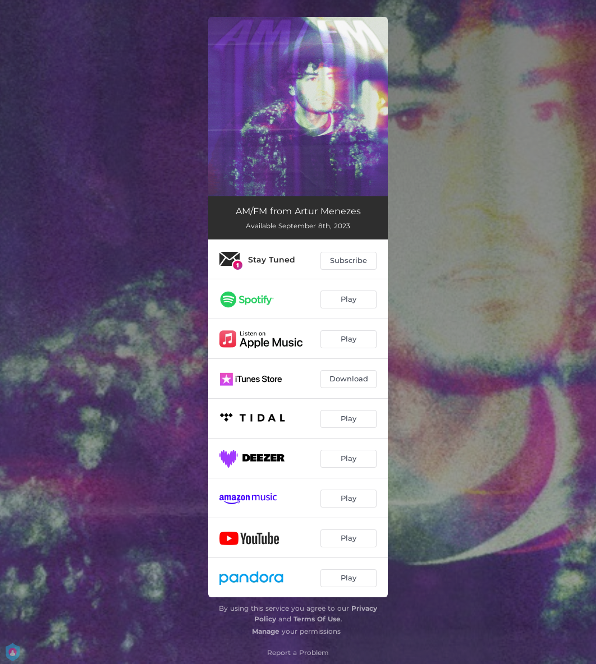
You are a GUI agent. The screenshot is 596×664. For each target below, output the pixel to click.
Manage (265, 631)
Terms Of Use (317, 619)
